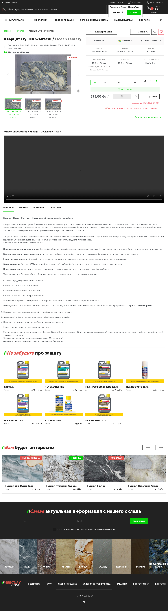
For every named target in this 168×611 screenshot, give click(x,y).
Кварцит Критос (96, 486)
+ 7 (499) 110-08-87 (9, 2)
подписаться (139, 521)
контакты (160, 584)
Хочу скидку (125, 89)
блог (49, 584)
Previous (147, 447)
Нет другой (118, 12)
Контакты (144, 20)
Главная (6, 31)
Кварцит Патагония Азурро (143, 486)
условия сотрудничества (94, 20)
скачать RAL (134, 2)
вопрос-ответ (141, 584)
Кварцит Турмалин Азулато (61, 486)
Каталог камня (15, 20)
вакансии (122, 584)
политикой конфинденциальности (98, 529)
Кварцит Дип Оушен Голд (19, 486)
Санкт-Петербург (116, 2)
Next (161, 447)
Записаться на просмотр (148, 117)
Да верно (134, 12)
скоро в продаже (64, 20)
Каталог (20, 31)
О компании (33, 584)
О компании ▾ (41, 20)
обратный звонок (155, 2)
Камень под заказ (123, 20)
